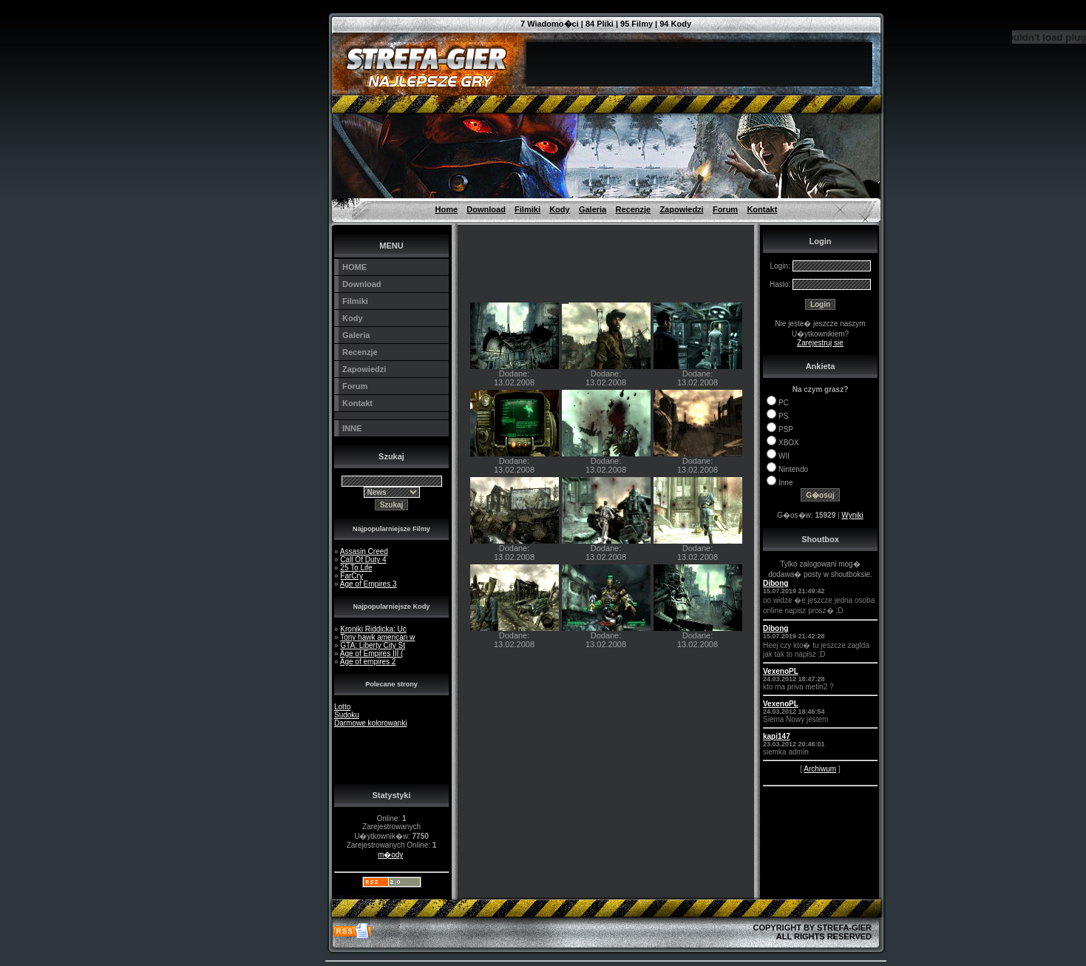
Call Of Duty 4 (363, 559)
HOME (354, 267)
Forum (725, 209)
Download (486, 209)
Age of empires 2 (368, 662)
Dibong (775, 583)
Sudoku (346, 715)
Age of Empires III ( (372, 653)
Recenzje (633, 209)
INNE (352, 428)
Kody (559, 209)
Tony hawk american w (377, 637)
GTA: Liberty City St (372, 645)
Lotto (342, 707)
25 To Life (356, 568)
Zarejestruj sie (820, 343)
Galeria (592, 209)
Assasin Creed (364, 551)
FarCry (351, 576)
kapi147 (776, 736)
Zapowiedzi (681, 209)
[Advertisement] (259, 33)
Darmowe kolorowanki (370, 723)
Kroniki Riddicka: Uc (373, 629)
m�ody (390, 855)
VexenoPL (780, 671)
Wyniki (852, 515)
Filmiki (527, 209)
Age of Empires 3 (368, 584)
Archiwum (820, 769)
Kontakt (762, 209)
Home (446, 209)
